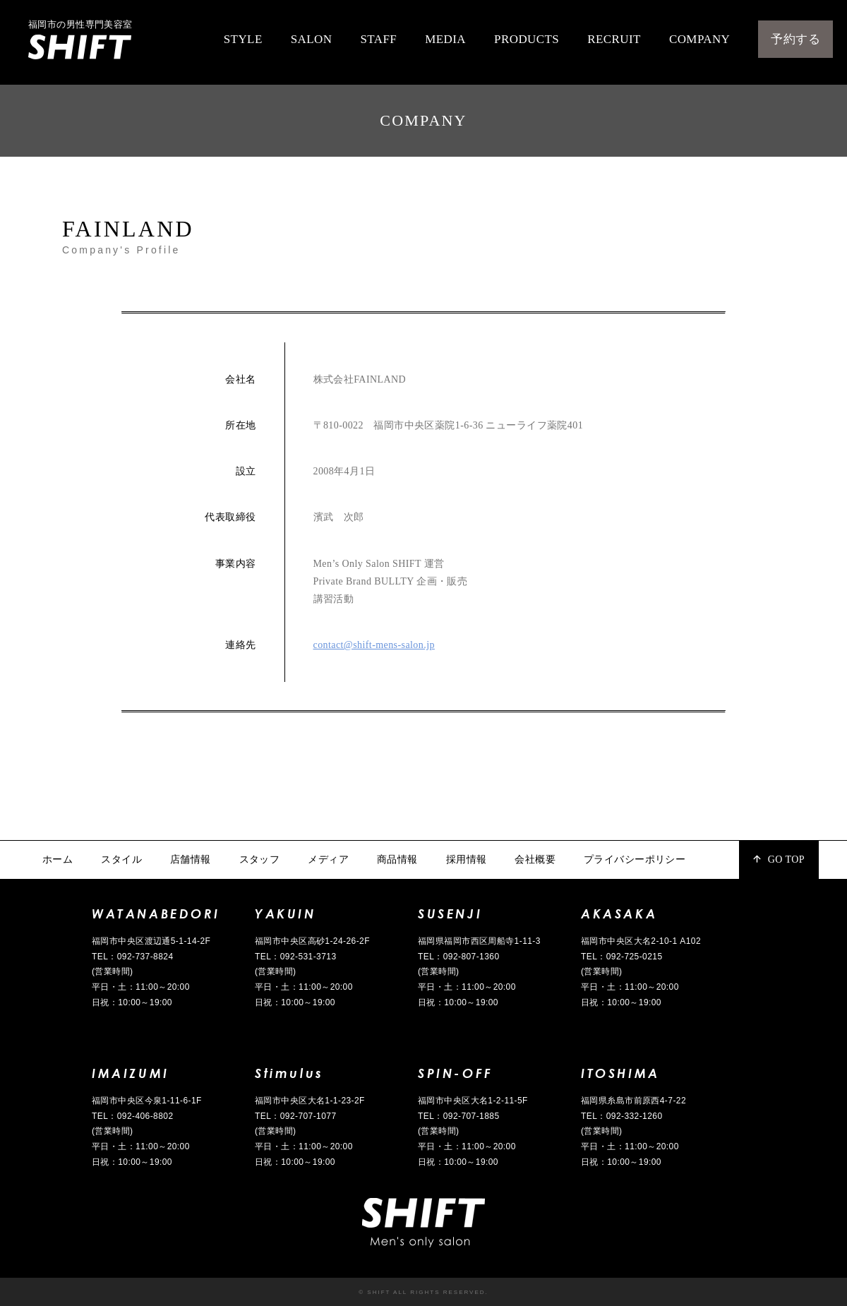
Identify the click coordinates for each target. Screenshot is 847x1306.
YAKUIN (285, 913)
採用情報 (466, 859)
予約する (795, 39)
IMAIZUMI (130, 1073)
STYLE (243, 39)
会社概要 (535, 859)
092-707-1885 (471, 1116)
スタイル (121, 859)
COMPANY (699, 39)
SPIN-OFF (455, 1073)
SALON (311, 39)
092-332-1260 (634, 1116)
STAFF (378, 39)
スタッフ (259, 859)
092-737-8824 (145, 956)
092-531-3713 (308, 956)
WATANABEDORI (156, 913)
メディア (328, 859)
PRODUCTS (526, 39)
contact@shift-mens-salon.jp (374, 645)
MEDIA (445, 39)
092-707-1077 (308, 1116)
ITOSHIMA (620, 1073)
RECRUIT (614, 39)
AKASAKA (619, 913)
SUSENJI (450, 913)
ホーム (57, 859)
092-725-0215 (634, 956)
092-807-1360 (471, 956)
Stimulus (289, 1073)
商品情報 (397, 859)
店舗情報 (190, 859)
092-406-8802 (145, 1116)
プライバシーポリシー (634, 859)
